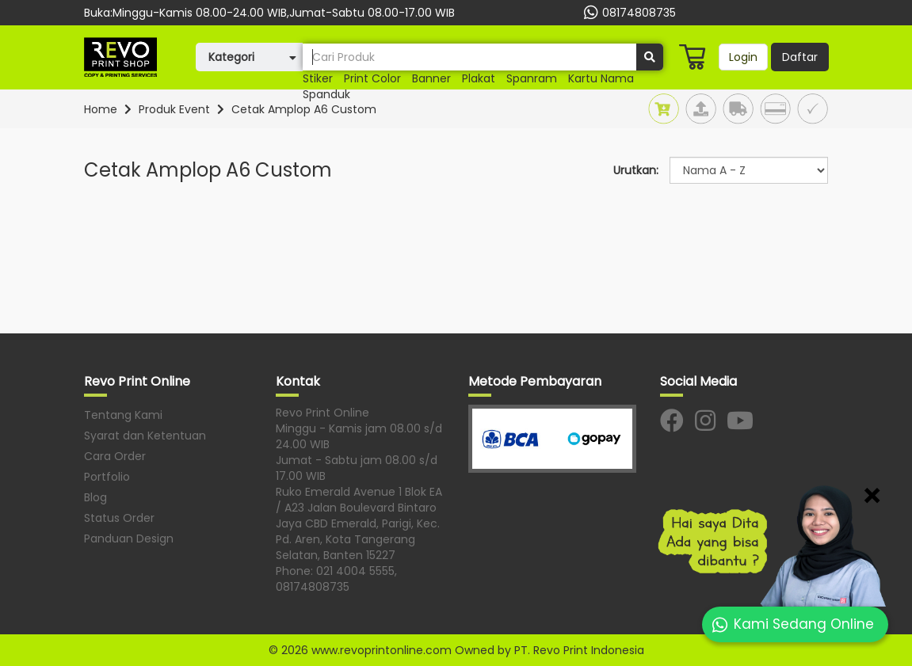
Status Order (119, 518)
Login (743, 57)
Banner (431, 78)
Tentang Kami (123, 415)
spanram (531, 78)
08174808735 (628, 13)
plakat (478, 78)
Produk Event (174, 109)
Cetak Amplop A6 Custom (303, 109)
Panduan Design (129, 538)
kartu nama (601, 78)
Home (100, 109)
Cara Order (115, 456)
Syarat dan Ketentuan (145, 435)
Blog (95, 497)
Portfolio (107, 477)
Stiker (318, 78)
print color (372, 78)
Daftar (800, 57)
